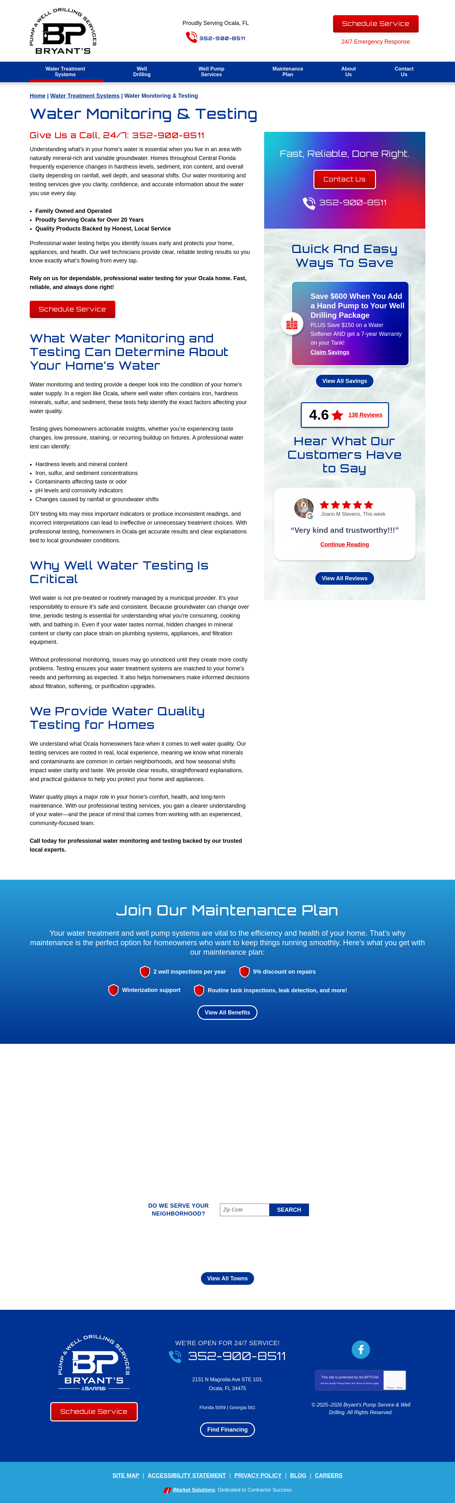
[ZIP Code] (264, 1210)
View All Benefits (227, 1012)
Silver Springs (191, 1254)
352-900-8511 (218, 35)
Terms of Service (364, 1384)
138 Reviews (365, 415)
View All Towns (227, 1279)
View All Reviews (344, 579)
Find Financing (227, 1430)
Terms (400, 1388)
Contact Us (345, 179)
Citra (130, 1244)
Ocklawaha (351, 1244)
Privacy (390, 1388)
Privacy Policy (344, 1384)
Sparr (227, 1254)
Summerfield (261, 1254)
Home (38, 96)
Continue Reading (344, 545)
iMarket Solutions (194, 1490)
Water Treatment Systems (84, 96)
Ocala (319, 1244)
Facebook (361, 1350)
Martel (260, 1244)
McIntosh (290, 1244)
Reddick (152, 1254)
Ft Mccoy (195, 1244)
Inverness (229, 1244)
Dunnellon (159, 1244)
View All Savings (344, 381)
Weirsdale (300, 1254)
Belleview (102, 1244)
